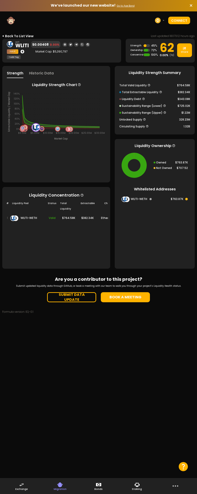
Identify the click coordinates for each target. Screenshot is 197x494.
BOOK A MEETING (125, 297)
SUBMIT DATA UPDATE (72, 297)
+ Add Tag (14, 57)
